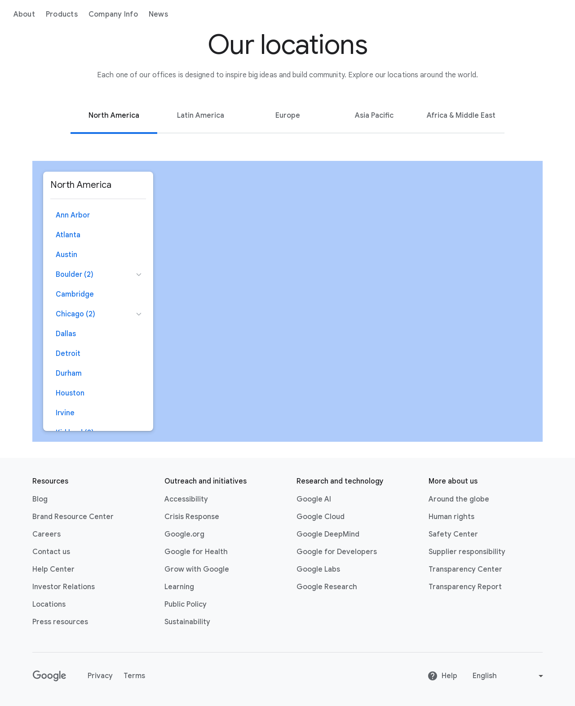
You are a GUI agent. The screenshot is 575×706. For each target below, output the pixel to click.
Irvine (65, 413)
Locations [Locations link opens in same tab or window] (49, 604)
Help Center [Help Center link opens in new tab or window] (53, 569)
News (218, 14)
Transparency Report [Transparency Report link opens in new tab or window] (465, 586)
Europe (287, 115)
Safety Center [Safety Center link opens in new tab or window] (453, 534)
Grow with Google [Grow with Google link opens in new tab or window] (196, 569)
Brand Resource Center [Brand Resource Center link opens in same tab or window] (73, 516)
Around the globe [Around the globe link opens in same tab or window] (459, 499)
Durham (69, 373)
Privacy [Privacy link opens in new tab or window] (100, 675)
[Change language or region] (509, 675)
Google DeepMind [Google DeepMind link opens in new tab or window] (327, 534)
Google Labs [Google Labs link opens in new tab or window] (318, 569)
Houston (70, 393)
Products (122, 14)
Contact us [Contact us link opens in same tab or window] (51, 551)
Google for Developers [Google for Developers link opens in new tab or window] (336, 551)
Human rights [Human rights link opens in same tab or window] (451, 516)
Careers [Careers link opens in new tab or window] (46, 534)
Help (442, 675)
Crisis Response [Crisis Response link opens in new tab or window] (191, 516)
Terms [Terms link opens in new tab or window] (134, 675)
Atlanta (68, 235)
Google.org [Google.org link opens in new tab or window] (184, 534)
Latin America (200, 115)
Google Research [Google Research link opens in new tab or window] (326, 586)
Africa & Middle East (461, 115)
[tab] (114, 115)
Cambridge (75, 294)
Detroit (68, 353)
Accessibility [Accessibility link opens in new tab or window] (186, 499)
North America (113, 115)
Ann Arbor (73, 215)
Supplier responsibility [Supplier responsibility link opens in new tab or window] (467, 551)
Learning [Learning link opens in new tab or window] (179, 586)
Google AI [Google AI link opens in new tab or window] (313, 499)
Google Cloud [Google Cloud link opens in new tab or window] (320, 516)
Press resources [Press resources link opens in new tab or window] (60, 621)
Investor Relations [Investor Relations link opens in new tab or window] (63, 586)
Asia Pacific (374, 115)
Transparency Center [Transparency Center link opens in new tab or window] (465, 569)
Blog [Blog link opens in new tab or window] (40, 499)
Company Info (173, 14)
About (84, 14)
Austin (66, 254)
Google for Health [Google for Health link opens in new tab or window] (196, 551)
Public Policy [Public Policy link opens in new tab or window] (185, 604)
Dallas (66, 333)
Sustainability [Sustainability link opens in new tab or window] (187, 621)
